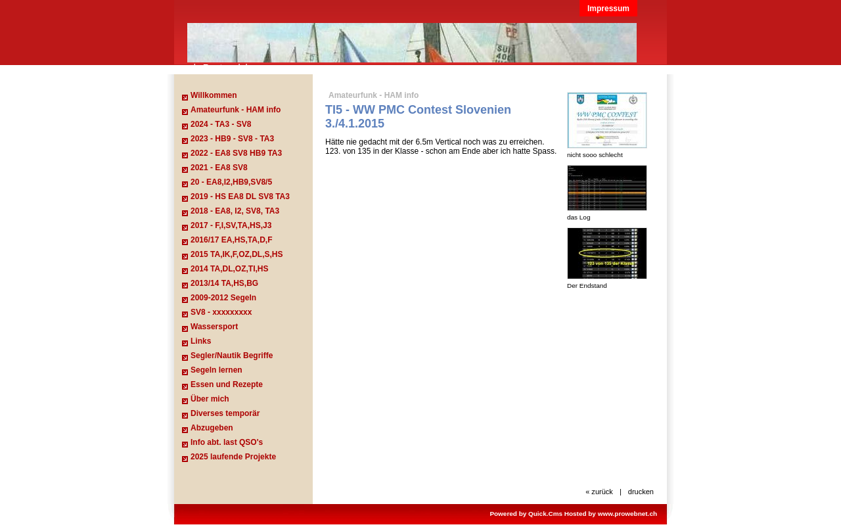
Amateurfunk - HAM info (236, 109)
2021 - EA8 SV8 (219, 167)
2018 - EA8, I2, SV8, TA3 (235, 211)
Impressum (608, 8)
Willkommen (214, 95)
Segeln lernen (216, 370)
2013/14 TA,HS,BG (224, 283)
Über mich (210, 399)
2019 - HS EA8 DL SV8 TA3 (240, 196)
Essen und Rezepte (227, 384)
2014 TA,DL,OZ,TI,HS (229, 268)
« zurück (599, 492)
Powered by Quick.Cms (525, 513)
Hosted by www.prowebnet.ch (610, 513)
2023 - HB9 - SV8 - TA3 (232, 138)
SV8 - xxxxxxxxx (221, 312)
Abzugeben (212, 427)
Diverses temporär (225, 413)
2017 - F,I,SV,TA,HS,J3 (231, 225)
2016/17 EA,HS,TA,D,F (232, 239)
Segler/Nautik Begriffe (232, 355)
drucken (641, 492)
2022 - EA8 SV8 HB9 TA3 (236, 153)
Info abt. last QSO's (227, 442)
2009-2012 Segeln (223, 297)
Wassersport (214, 326)
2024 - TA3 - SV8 (221, 124)
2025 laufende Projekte (233, 456)
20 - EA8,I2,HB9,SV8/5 (231, 182)
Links (201, 341)
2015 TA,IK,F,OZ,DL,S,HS (237, 254)
